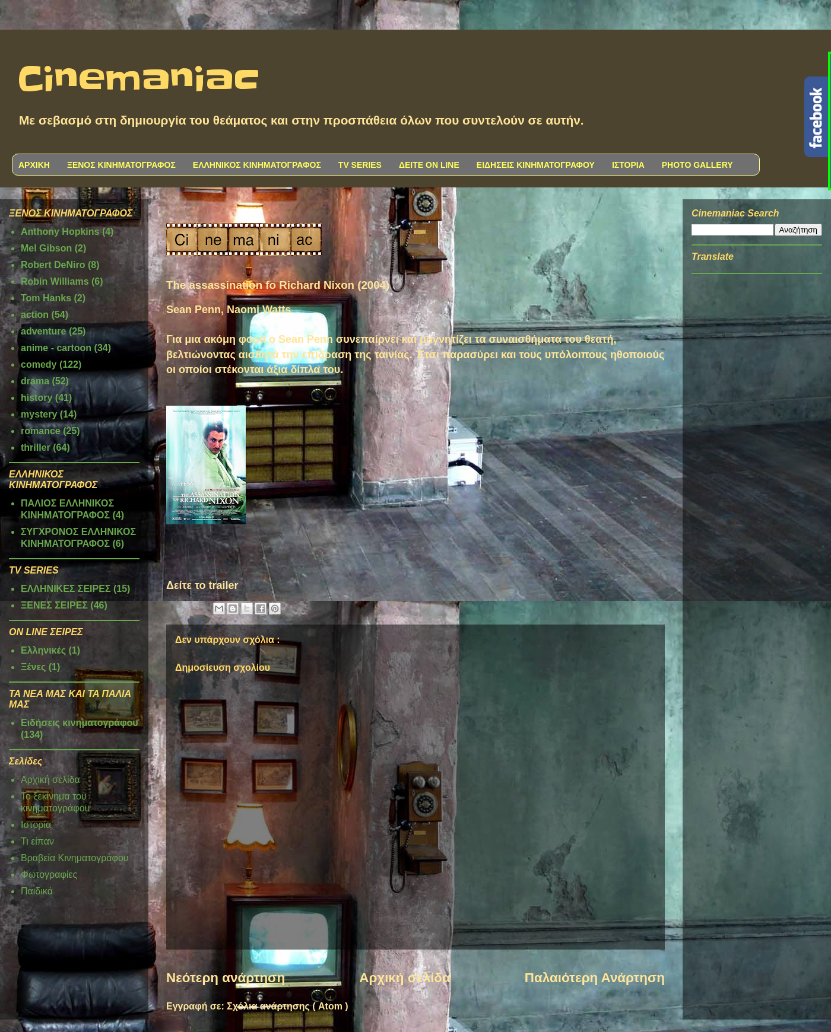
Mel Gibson (46, 248)
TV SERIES (360, 165)
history (36, 398)
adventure (43, 331)
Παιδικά (37, 891)
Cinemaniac (138, 80)
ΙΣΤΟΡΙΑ (628, 165)
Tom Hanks (46, 298)
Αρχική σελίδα (404, 977)
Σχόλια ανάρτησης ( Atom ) (287, 1006)
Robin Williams (55, 281)
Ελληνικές (43, 650)
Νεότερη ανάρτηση (225, 977)
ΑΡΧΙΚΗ (34, 165)
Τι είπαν (37, 841)
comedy (38, 364)
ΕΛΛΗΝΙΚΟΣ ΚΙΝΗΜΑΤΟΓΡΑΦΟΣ (257, 165)
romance (41, 431)
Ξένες (33, 667)
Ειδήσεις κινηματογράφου (79, 723)
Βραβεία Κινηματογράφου (75, 858)
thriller (35, 447)
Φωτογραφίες (49, 874)
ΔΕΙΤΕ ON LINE (429, 165)
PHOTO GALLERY (697, 165)
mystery (39, 414)
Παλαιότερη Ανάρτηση (595, 977)
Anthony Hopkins (60, 232)
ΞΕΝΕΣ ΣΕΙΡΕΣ (54, 605)
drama (35, 381)
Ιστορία (36, 825)
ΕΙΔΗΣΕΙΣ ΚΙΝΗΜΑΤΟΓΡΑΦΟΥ (536, 165)
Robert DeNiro (53, 265)
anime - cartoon (56, 348)
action (35, 315)
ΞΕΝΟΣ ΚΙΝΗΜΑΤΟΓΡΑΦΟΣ (121, 165)
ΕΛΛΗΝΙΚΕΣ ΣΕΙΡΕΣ (66, 589)
